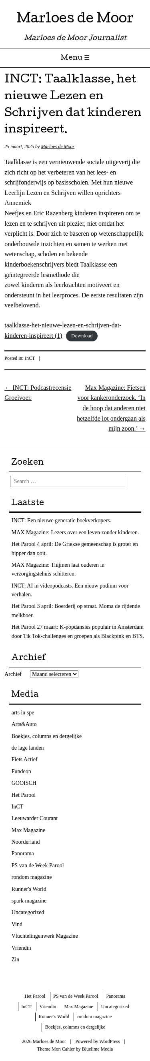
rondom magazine (32, 877)
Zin (15, 960)
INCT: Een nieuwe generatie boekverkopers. (61, 520)
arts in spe (23, 713)
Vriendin (21, 948)
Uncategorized (28, 912)
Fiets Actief (25, 759)
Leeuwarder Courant (35, 818)
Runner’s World (54, 1016)
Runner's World (29, 889)
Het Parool (24, 795)
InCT (30, 358)
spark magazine (29, 901)
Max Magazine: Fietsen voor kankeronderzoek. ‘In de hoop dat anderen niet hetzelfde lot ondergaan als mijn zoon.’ (111, 408)
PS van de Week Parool (38, 865)
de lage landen (28, 748)
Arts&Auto (24, 724)
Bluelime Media (97, 1049)
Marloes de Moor (75, 19)
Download (81, 336)
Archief (13, 674)
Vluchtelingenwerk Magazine (45, 936)
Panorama (23, 853)
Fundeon (21, 771)
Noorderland (26, 842)
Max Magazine (28, 830)
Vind (17, 924)
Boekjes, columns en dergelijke (47, 736)
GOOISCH (24, 783)
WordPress (109, 1041)
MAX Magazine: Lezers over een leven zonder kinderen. (75, 532)
